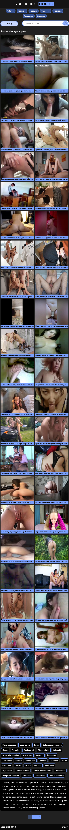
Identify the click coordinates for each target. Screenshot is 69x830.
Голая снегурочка (56, 776)
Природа (54, 760)
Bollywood (26, 776)
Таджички (45, 11)
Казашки (33, 11)
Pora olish (16, 750)
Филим (36, 745)
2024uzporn (27, 755)
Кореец (18, 760)
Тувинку (42, 760)
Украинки (41, 16)
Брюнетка (51, 755)
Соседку (39, 755)
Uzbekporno (25, 745)
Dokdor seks (40, 776)
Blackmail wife (43, 750)
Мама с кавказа (9, 745)
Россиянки (28, 16)
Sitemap (65, 827)
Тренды (9, 24)
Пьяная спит (60, 770)
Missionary (49, 765)
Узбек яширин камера (52, 745)
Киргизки (22, 11)
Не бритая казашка (10, 776)
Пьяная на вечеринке (42, 770)
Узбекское (34, 4)
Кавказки (58, 11)
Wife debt (57, 750)
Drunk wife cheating (10, 755)
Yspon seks (7, 760)
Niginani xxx (7, 770)
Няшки (27, 765)
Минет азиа (30, 760)
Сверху (18, 765)
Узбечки (10, 11)
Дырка (5, 750)
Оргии (64, 760)
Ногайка (37, 765)
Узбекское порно (8, 827)
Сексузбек (6, 765)
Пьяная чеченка (22, 770)
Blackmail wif (29, 750)
